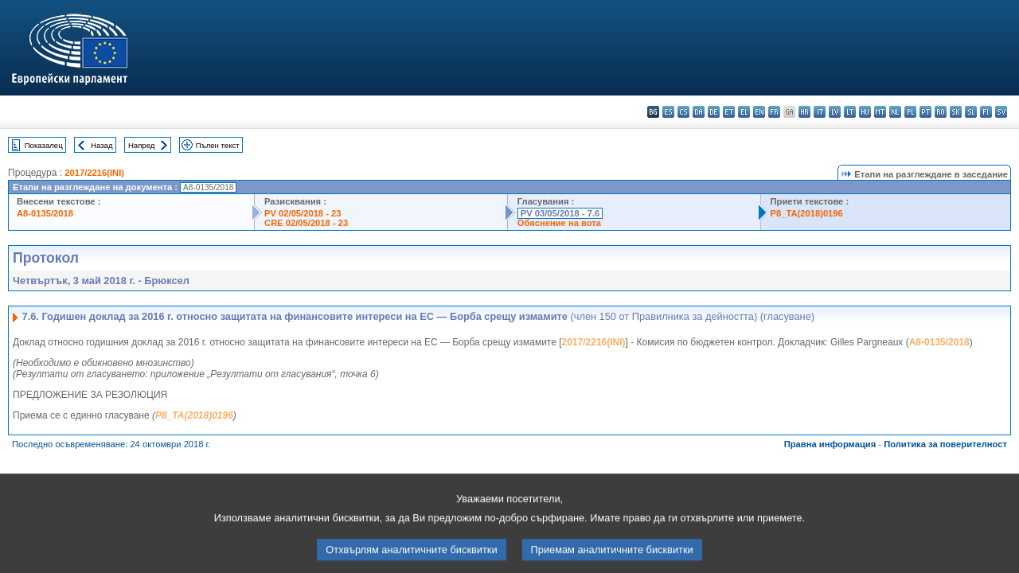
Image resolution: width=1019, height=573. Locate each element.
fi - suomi (986, 112)
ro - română (941, 112)
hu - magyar (865, 112)
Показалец (44, 145)
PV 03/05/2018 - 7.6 (560, 213)
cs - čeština (683, 112)
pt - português (925, 112)
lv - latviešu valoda (835, 112)
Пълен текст (218, 145)
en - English (759, 112)
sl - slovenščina (971, 112)
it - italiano (820, 112)
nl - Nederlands (895, 112)
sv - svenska (1001, 112)
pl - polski (910, 112)
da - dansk (699, 112)
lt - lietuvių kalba (850, 112)
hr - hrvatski (804, 112)
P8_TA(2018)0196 (807, 213)
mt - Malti (880, 112)
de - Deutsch (714, 112)
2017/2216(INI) (94, 172)
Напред (141, 145)
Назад (102, 145)
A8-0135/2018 (45, 213)
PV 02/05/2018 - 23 (302, 213)
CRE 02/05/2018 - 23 (306, 223)
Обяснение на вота (559, 223)
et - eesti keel (729, 112)
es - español (668, 112)
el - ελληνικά (744, 112)
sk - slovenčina (956, 112)
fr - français (774, 112)
